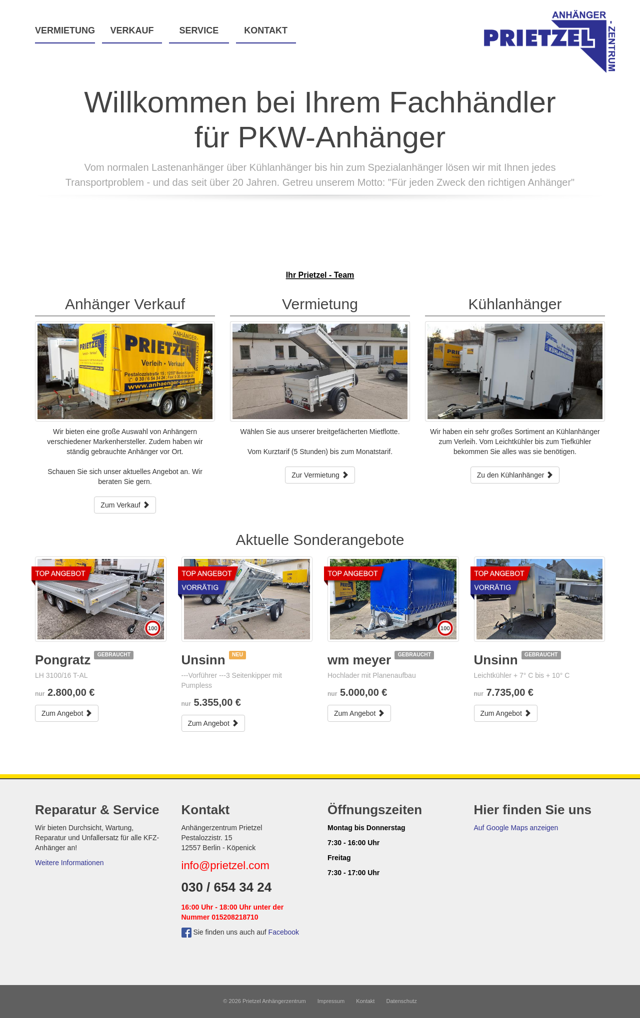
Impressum (331, 1001)
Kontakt (266, 30)
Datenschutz (401, 1001)
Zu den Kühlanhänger (515, 475)
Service (198, 30)
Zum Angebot (67, 713)
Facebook (283, 932)
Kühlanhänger (515, 304)
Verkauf (132, 30)
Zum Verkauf (124, 505)
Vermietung (65, 30)
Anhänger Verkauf (125, 304)
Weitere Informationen (69, 863)
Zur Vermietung (320, 475)
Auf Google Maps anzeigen (516, 828)
